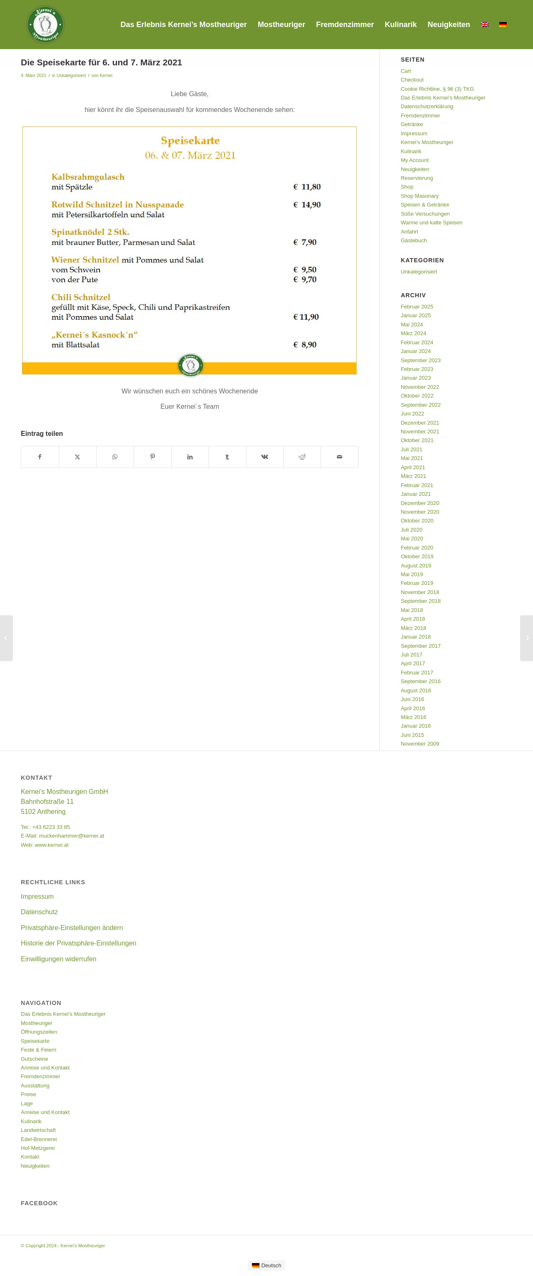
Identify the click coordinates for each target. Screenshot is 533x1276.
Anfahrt (409, 232)
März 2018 (413, 628)
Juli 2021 (411, 449)
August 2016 (416, 690)
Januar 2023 (416, 378)
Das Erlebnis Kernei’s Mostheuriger (443, 98)
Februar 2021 (417, 485)
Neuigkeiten (415, 169)
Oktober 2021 (417, 440)
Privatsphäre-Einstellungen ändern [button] (72, 927)
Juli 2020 (411, 530)
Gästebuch (414, 240)
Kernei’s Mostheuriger (427, 142)
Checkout (412, 80)
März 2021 (413, 476)
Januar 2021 (416, 494)
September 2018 (421, 601)
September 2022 (421, 405)
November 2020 (420, 512)
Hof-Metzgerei (38, 1148)
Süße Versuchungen (425, 214)
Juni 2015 (412, 735)
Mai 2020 (412, 538)
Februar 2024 (417, 342)
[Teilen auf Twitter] (77, 457)
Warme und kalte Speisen (431, 222)
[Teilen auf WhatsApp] (115, 457)
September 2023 (421, 360)
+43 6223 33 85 (51, 827)
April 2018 (413, 619)
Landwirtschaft (38, 1130)
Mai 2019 (412, 574)
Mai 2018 (412, 610)
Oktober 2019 (417, 556)
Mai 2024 (412, 324)
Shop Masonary (419, 196)
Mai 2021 (412, 458)
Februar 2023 (417, 369)
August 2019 (416, 565)
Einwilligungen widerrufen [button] (58, 959)
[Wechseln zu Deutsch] (267, 1265)
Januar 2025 (416, 315)
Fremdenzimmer (420, 115)
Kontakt (30, 1157)
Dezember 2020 (420, 503)
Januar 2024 (416, 351)
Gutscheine (34, 1059)
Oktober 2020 (417, 520)
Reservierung (417, 178)
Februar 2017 (417, 672)
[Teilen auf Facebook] (40, 457)
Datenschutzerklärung (427, 106)
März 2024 (413, 333)
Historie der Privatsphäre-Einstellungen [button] (78, 943)
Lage (27, 1103)
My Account (414, 160)
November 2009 (420, 744)
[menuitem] (183, 24)
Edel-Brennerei (39, 1139)
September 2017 (421, 646)
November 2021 (420, 431)
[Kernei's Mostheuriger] (45, 24)
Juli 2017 (411, 655)
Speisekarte (35, 1041)
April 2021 (413, 467)
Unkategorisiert (71, 75)
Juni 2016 (412, 699)
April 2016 (413, 708)
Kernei (106, 75)
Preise (28, 1094)
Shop (407, 187)
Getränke (412, 124)
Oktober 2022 (417, 396)
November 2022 (420, 387)
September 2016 (421, 681)
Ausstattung (35, 1085)
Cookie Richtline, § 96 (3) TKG (437, 89)
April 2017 (413, 663)
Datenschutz (39, 911)
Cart (406, 71)
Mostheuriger (36, 1023)
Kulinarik (411, 151)
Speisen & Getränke (425, 204)
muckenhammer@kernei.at (71, 836)
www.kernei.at (52, 845)
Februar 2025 (417, 306)
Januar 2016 (416, 726)
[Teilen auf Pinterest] (152, 457)
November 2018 (420, 592)
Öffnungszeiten (39, 1032)
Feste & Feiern (38, 1050)
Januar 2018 (416, 637)
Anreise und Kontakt (45, 1068)
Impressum (414, 133)
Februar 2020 (417, 548)
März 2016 (413, 717)
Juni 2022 (412, 413)
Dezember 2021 (420, 423)
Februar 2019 (417, 583)
